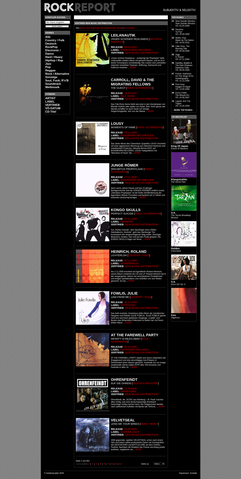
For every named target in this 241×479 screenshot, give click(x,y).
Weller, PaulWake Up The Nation (184, 39)
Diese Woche (87, 28)
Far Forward (129, 28)
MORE (133, 67)
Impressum (184, 473)
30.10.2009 (130, 302)
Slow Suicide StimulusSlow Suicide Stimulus (185, 22)
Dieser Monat (100, 28)
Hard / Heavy (54, 57)
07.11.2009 (130, 218)
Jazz (48, 63)
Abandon (126, 221)
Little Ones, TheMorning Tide (182, 47)
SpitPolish (128, 305)
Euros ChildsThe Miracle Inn (182, 94)
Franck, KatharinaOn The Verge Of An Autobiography (184, 76)
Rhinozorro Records (136, 49)
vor (120, 464)
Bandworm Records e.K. (138, 135)
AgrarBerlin (129, 263)
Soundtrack (53, 83)
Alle (48, 37)
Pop (48, 67)
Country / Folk (54, 40)
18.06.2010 (130, 93)
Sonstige (51, 77)
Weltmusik (52, 87)
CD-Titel (50, 111)
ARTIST (50, 98)
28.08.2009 (130, 429)
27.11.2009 (130, 177)
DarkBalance (130, 431)
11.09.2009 (130, 388)
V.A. (173, 212)
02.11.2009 (130, 260)
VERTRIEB (52, 105)
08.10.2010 (130, 47)
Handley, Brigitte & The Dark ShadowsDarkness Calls (183, 65)
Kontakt (193, 473)
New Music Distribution (141, 52)
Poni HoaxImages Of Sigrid (182, 85)
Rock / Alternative (57, 73)
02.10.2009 (130, 346)
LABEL (50, 101)
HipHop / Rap (54, 60)
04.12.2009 (130, 132)
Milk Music (128, 95)
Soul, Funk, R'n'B (57, 80)
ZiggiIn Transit (179, 55)
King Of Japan (179, 146)
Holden (175, 248)
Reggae (50, 70)
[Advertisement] (55, 167)
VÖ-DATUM (52, 108)
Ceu (173, 315)
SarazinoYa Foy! (179, 30)
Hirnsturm (128, 391)
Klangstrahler (179, 179)
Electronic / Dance (53, 52)
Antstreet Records (134, 349)
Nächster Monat (115, 28)
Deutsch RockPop (51, 45)
